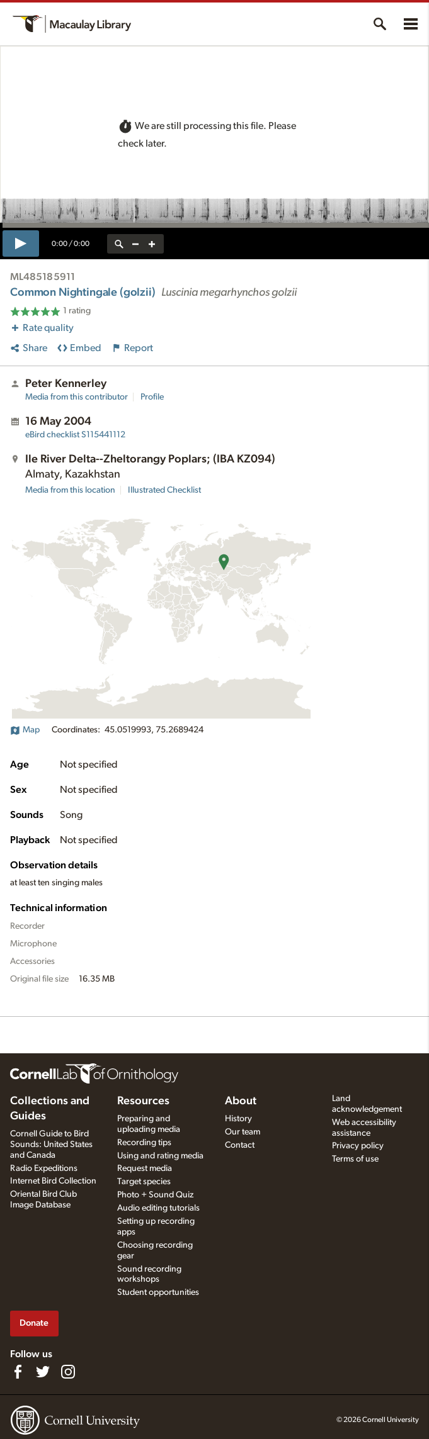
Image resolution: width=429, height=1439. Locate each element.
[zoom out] (135, 244)
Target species (144, 1181)
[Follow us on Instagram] (68, 1371)
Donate (34, 1323)
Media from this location (70, 490)
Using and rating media (160, 1155)
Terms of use (355, 1159)
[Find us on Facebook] (17, 1371)
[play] (21, 243)
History (238, 1118)
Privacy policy (358, 1145)
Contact (240, 1145)
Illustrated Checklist (164, 490)
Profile (152, 397)
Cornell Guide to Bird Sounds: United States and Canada (51, 1144)
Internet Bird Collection (53, 1181)
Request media (144, 1168)
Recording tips (144, 1142)
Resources (143, 1101)
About (240, 1101)
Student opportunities (158, 1292)
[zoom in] (152, 244)
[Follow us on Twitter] (42, 1371)
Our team (242, 1132)
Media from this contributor (76, 397)
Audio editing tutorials (158, 1208)
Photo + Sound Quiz (155, 1194)
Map (25, 729)
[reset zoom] (119, 244)
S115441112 (75, 434)
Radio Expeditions (43, 1168)
